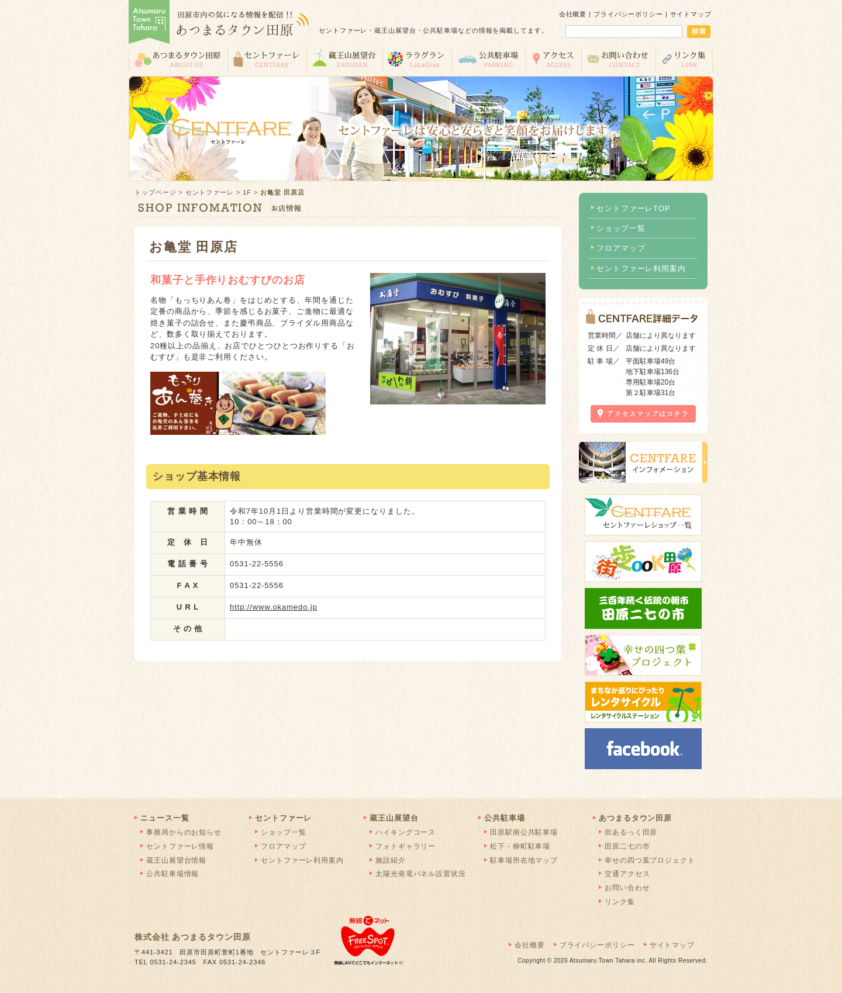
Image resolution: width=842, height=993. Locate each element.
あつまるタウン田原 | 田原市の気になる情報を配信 (219, 23)
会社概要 (573, 14)
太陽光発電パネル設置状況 (420, 874)
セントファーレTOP (633, 208)
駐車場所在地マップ (524, 860)
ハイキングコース (405, 832)
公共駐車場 (488, 59)
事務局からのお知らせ (184, 832)
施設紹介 (390, 860)
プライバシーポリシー (628, 14)
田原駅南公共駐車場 (524, 832)
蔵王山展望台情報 (176, 860)
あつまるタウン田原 (178, 59)
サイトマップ (691, 14)
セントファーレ (266, 59)
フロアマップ (620, 248)
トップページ (155, 192)
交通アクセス (553, 59)
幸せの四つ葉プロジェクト (650, 860)
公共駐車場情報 (172, 874)
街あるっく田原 (631, 832)
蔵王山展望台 (344, 59)
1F (247, 192)
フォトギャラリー (405, 846)
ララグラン (416, 59)
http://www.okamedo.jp (274, 607)
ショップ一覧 (620, 228)
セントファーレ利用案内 (641, 268)
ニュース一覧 (164, 818)
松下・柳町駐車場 (520, 846)
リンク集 (684, 59)
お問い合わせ (618, 59)
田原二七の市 (627, 846)
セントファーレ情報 (180, 846)
